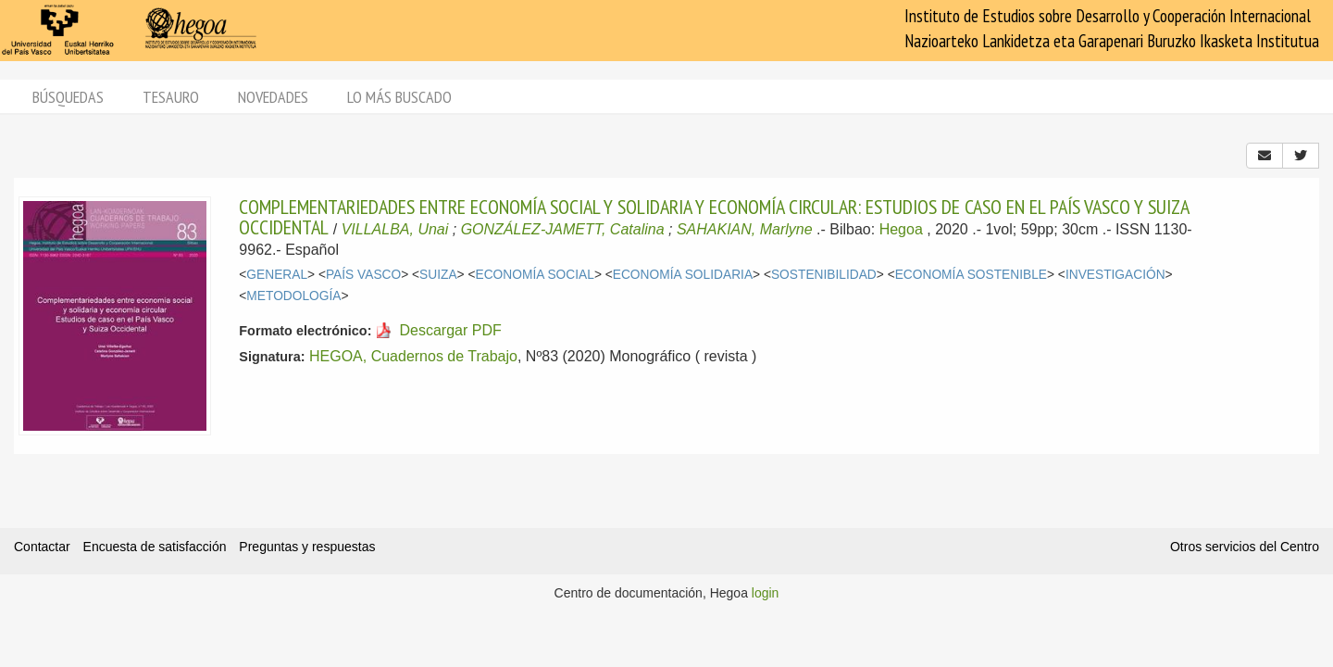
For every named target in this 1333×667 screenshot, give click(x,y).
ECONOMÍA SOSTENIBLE (971, 275)
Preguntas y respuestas (307, 546)
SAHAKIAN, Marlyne (745, 229)
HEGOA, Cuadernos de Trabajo (413, 356)
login (765, 592)
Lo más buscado (399, 96)
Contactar (42, 546)
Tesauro (171, 96)
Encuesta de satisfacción (155, 546)
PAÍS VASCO (363, 275)
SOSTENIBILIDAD (824, 275)
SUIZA (438, 275)
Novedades (273, 96)
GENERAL (276, 275)
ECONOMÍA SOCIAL (535, 275)
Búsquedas (68, 96)
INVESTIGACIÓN (1115, 275)
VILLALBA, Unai (395, 229)
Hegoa (901, 229)
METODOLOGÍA (293, 296)
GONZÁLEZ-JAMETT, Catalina (563, 229)
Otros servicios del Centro (1244, 546)
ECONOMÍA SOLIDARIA (683, 275)
